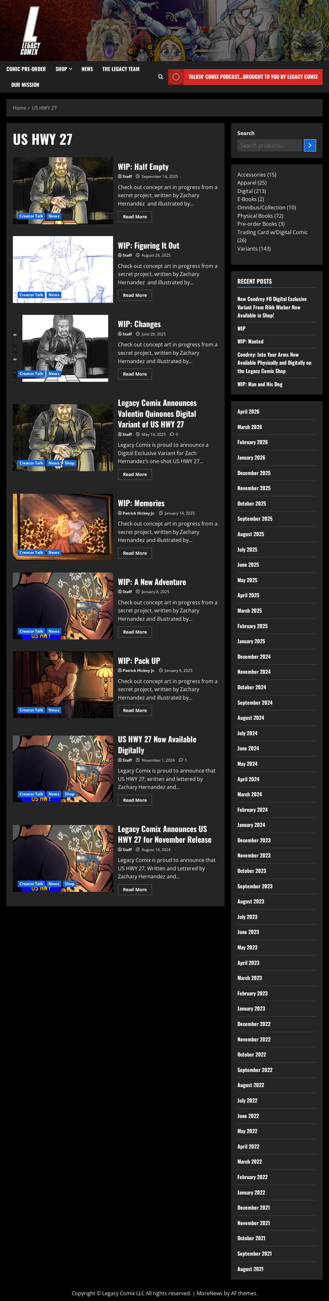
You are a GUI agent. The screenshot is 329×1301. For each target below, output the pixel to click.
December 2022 (254, 1024)
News (87, 69)
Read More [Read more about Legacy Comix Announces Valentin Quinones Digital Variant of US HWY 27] (137, 473)
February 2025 (252, 626)
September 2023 (254, 886)
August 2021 (250, 1269)
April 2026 (248, 411)
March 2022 (249, 1161)
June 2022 (248, 1116)
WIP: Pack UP (63, 684)
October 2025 (251, 503)
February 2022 (252, 1177)
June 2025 (248, 564)
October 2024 (251, 687)
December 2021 (253, 1207)
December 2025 (254, 473)
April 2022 (248, 1146)
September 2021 (254, 1253)
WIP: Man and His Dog (259, 384)
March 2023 (249, 978)
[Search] (310, 145)
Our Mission (25, 84)
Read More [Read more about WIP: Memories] (137, 552)
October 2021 (251, 1238)
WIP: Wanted (250, 341)
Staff (127, 176)
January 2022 (251, 1192)
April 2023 (248, 963)
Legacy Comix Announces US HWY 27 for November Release (63, 858)
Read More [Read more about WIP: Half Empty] (137, 215)
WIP (241, 328)
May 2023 (247, 947)
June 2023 (248, 932)
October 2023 (251, 871)
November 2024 (254, 671)
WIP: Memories (63, 527)
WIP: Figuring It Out (63, 269)
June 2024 (248, 748)
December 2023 (254, 840)
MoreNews (210, 1293)
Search (246, 133)
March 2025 (249, 610)
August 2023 (250, 901)
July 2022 (247, 1100)
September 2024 (254, 702)
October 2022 (251, 1054)
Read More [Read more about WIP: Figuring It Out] (137, 294)
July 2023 (247, 917)
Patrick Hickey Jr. (139, 513)
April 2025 (248, 595)
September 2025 (254, 518)
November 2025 (254, 488)
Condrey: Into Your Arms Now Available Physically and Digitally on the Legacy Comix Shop (274, 363)
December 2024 (254, 656)
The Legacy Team (120, 69)
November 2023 (254, 855)
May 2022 (247, 1131)
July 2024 (247, 733)
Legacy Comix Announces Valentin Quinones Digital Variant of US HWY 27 (63, 437)
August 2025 (250, 534)
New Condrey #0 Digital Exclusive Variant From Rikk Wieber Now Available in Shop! (272, 307)
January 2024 (251, 825)
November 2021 (253, 1223)
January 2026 (251, 457)
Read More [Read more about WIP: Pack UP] (137, 709)
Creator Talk (31, 216)
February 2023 (252, 993)
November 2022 (254, 1039)
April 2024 (248, 779)
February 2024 (252, 809)
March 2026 (249, 427)
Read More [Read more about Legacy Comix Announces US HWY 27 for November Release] (137, 888)
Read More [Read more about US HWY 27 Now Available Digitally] (137, 799)
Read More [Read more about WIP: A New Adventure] (137, 631)
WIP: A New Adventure (63, 606)
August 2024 (250, 717)
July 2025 (247, 549)
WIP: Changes (63, 348)
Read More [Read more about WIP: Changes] (137, 373)
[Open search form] (160, 77)
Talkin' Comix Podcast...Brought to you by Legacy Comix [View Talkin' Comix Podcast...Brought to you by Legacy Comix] (243, 77)
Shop (61, 69)
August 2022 (250, 1085)
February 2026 (252, 442)
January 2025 (251, 641)
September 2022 (254, 1070)
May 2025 (247, 580)
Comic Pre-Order (26, 69)
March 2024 (249, 794)
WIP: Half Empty (63, 190)
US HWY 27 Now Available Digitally (63, 769)
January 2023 (251, 1008)
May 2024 (247, 763)
